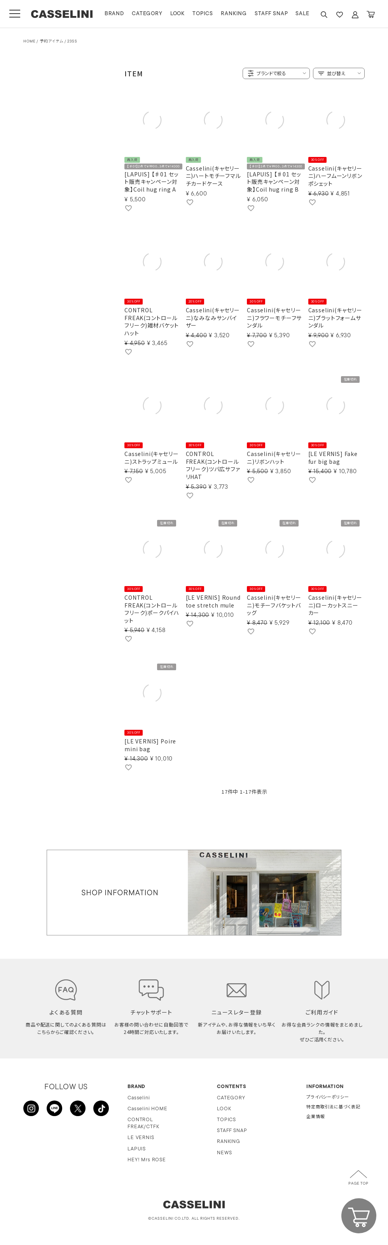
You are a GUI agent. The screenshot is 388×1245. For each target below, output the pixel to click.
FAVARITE (339, 14)
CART (370, 14)
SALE (302, 14)
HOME (29, 41)
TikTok (101, 1108)
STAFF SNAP (271, 14)
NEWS (224, 1152)
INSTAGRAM (31, 1108)
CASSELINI (62, 14)
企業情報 (315, 1117)
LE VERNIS (141, 1137)
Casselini (139, 1098)
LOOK (177, 14)
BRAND (114, 14)
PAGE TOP (358, 1184)
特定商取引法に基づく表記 (333, 1107)
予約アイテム (51, 41)
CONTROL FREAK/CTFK (143, 1123)
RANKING (234, 14)
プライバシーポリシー (327, 1097)
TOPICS (202, 14)
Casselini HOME (148, 1108)
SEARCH (324, 14)
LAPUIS (137, 1149)
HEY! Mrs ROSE (147, 1159)
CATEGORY (147, 14)
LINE (54, 1108)
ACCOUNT (355, 14)
